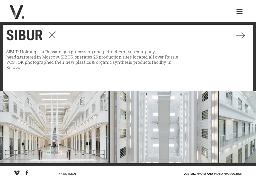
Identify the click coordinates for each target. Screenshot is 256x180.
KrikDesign (67, 173)
